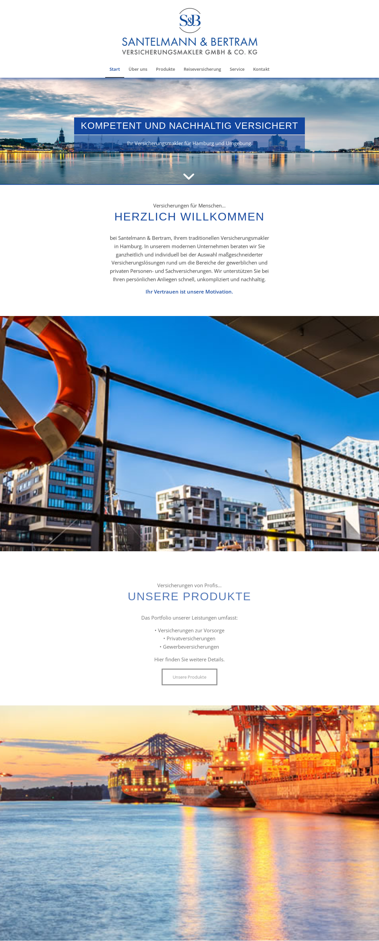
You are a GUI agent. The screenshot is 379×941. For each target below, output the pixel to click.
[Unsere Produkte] (189, 700)
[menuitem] (114, 69)
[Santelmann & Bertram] (189, 35)
